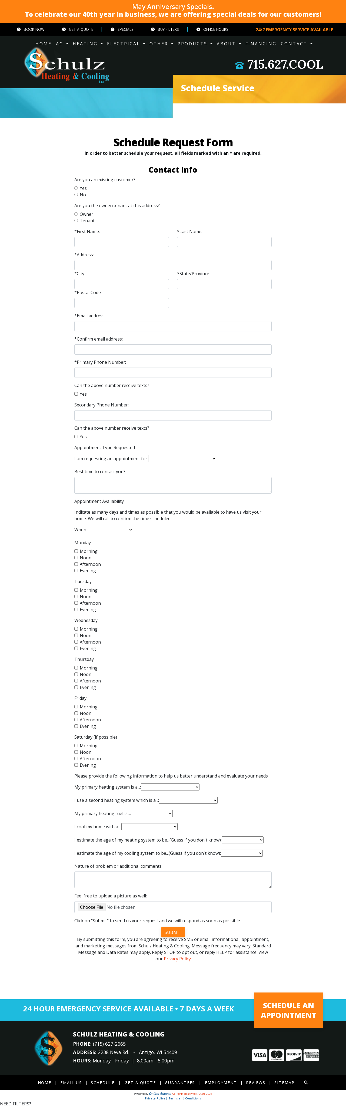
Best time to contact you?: (100, 472)
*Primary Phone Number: (100, 362)
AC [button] (60, 44)
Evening (88, 571)
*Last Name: (189, 231)
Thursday (84, 659)
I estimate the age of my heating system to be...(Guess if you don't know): (148, 840)
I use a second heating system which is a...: (116, 800)
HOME (43, 44)
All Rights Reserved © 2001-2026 (192, 1093)
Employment (221, 1082)
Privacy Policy (177, 959)
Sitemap (285, 1082)
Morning (89, 551)
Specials (122, 29)
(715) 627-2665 (109, 1044)
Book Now (30, 29)
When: (80, 530)
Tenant (87, 221)
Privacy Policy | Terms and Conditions (173, 1098)
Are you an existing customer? (104, 180)
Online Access (160, 1094)
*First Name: (87, 231)
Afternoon (90, 564)
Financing (261, 44)
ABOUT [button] (227, 44)
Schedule (102, 1082)
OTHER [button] (159, 44)
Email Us (70, 1082)
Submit (173, 932)
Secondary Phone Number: (101, 405)
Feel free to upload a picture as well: (110, 896)
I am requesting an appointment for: (111, 459)
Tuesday (83, 581)
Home (44, 1082)
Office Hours (212, 29)
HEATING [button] (86, 44)
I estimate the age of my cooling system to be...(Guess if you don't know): (147, 853)
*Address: (84, 255)
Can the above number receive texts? (111, 385)
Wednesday (86, 620)
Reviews (256, 1082)
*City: (79, 274)
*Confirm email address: (98, 339)
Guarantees (180, 1082)
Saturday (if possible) (95, 737)
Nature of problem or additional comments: (118, 866)
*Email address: (89, 316)
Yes (83, 188)
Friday (80, 698)
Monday (82, 543)
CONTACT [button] (295, 44)
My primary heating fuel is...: (102, 813)
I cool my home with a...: (97, 827)
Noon (85, 558)
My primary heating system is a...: (107, 787)
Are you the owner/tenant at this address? (117, 205)
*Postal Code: (88, 292)
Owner (86, 214)
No (83, 195)
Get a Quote (77, 29)
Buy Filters (165, 29)
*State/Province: (193, 274)
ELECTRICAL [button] (124, 44)
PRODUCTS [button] (193, 44)
